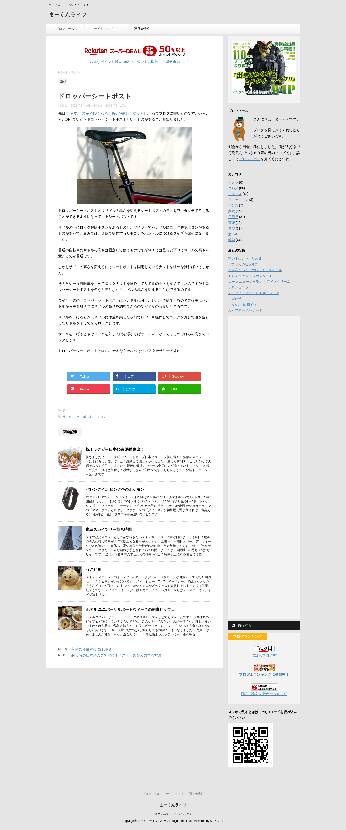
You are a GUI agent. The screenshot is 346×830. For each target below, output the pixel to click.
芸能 (231, 223)
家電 (231, 211)
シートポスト (83, 417)
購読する (241, 625)
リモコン (100, 417)
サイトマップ (103, 28)
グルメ (233, 188)
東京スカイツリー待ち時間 (109, 529)
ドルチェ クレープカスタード (250, 276)
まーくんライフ (68, 15)
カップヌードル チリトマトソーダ (253, 293)
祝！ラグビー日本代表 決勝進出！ (115, 449)
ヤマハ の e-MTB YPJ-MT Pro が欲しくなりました (110, 113)
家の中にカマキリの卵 (245, 258)
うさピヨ (93, 569)
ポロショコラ (238, 287)
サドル (67, 417)
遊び (65, 411)
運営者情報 (142, 28)
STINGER (216, 821)
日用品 (233, 217)
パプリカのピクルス (243, 264)
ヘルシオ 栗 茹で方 (242, 304)
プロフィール (65, 28)
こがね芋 (235, 299)
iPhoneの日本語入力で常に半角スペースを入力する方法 (116, 655)
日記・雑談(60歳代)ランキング (264, 694)
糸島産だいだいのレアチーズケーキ (255, 270)
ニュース (235, 194)
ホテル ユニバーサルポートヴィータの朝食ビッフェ (130, 609)
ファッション (238, 200)
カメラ (233, 182)
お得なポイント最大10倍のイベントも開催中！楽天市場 (135, 62)
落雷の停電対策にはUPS (91, 649)
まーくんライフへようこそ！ (173, 813)
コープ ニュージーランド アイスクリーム (259, 281)
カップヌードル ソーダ (245, 310)
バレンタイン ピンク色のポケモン (115, 489)
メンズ (233, 205)
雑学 (231, 240)
